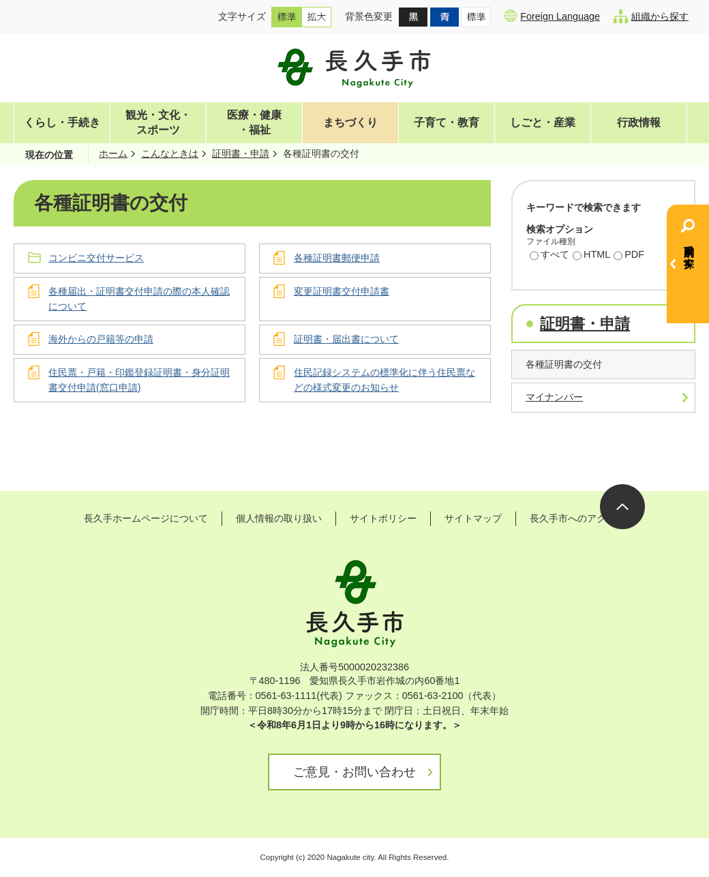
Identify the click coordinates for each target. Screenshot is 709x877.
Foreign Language (552, 16)
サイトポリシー (383, 518)
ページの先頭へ (622, 506)
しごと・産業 (542, 122)
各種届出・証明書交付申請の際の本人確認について (139, 299)
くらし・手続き (62, 122)
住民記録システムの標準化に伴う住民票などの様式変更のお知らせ (384, 380)
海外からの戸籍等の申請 (100, 338)
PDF (629, 256)
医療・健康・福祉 (254, 122)
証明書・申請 (240, 153)
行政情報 (639, 122)
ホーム (113, 153)
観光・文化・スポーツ (158, 122)
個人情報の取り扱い (279, 518)
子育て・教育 (446, 122)
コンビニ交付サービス (96, 257)
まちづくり (350, 122)
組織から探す (651, 16)
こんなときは (169, 153)
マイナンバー (554, 396)
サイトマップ (473, 518)
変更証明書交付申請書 (341, 291)
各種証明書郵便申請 (337, 257)
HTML (591, 256)
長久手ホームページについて (146, 518)
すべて (549, 256)
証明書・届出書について (346, 338)
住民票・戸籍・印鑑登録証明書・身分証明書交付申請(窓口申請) (139, 380)
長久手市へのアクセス (577, 518)
